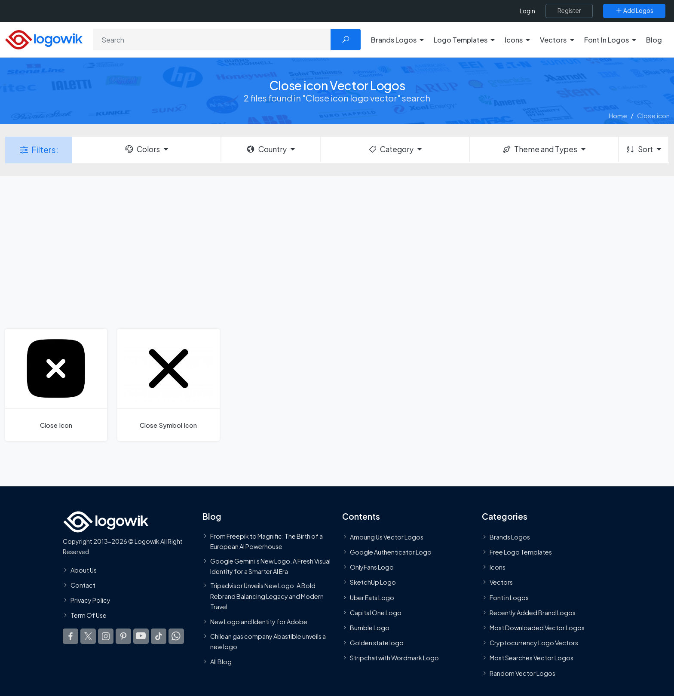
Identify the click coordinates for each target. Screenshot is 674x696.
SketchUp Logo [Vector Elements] (373, 582)
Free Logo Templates (521, 552)
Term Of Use (88, 615)
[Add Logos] (634, 11)
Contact (82, 585)
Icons (498, 567)
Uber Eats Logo (372, 597)
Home (618, 115)
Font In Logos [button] (606, 39)
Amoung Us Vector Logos (386, 537)
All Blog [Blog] (221, 661)
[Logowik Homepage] (44, 38)
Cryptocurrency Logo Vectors (534, 643)
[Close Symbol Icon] (168, 385)
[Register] (569, 11)
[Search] (212, 39)
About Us (83, 569)
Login (527, 11)
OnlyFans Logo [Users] (372, 567)
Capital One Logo (375, 612)
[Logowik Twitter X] (88, 636)
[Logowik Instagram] (105, 636)
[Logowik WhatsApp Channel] (176, 636)
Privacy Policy (90, 600)
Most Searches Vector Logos (531, 658)
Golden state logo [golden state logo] (377, 643)
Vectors (501, 582)
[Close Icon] (56, 385)
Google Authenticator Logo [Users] (391, 552)
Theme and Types (539, 149)
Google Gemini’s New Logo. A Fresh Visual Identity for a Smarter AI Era (270, 566)
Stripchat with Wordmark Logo (394, 658)
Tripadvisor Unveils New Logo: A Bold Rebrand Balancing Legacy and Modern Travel (267, 596)
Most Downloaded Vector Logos (537, 628)
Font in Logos (509, 597)
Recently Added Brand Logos (533, 612)
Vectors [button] (553, 39)
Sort (639, 149)
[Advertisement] (337, 251)
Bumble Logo (369, 628)
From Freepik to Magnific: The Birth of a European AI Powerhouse (266, 541)
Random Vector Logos (522, 673)
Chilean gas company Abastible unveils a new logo (268, 641)
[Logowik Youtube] (141, 636)
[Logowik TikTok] (158, 636)
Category (391, 149)
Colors (141, 149)
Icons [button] (514, 39)
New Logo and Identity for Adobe (258, 621)
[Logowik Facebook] (70, 636)
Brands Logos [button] (394, 39)
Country (266, 149)
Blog (654, 39)
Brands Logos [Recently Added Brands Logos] (510, 537)
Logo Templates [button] (460, 39)
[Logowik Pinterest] (123, 636)
